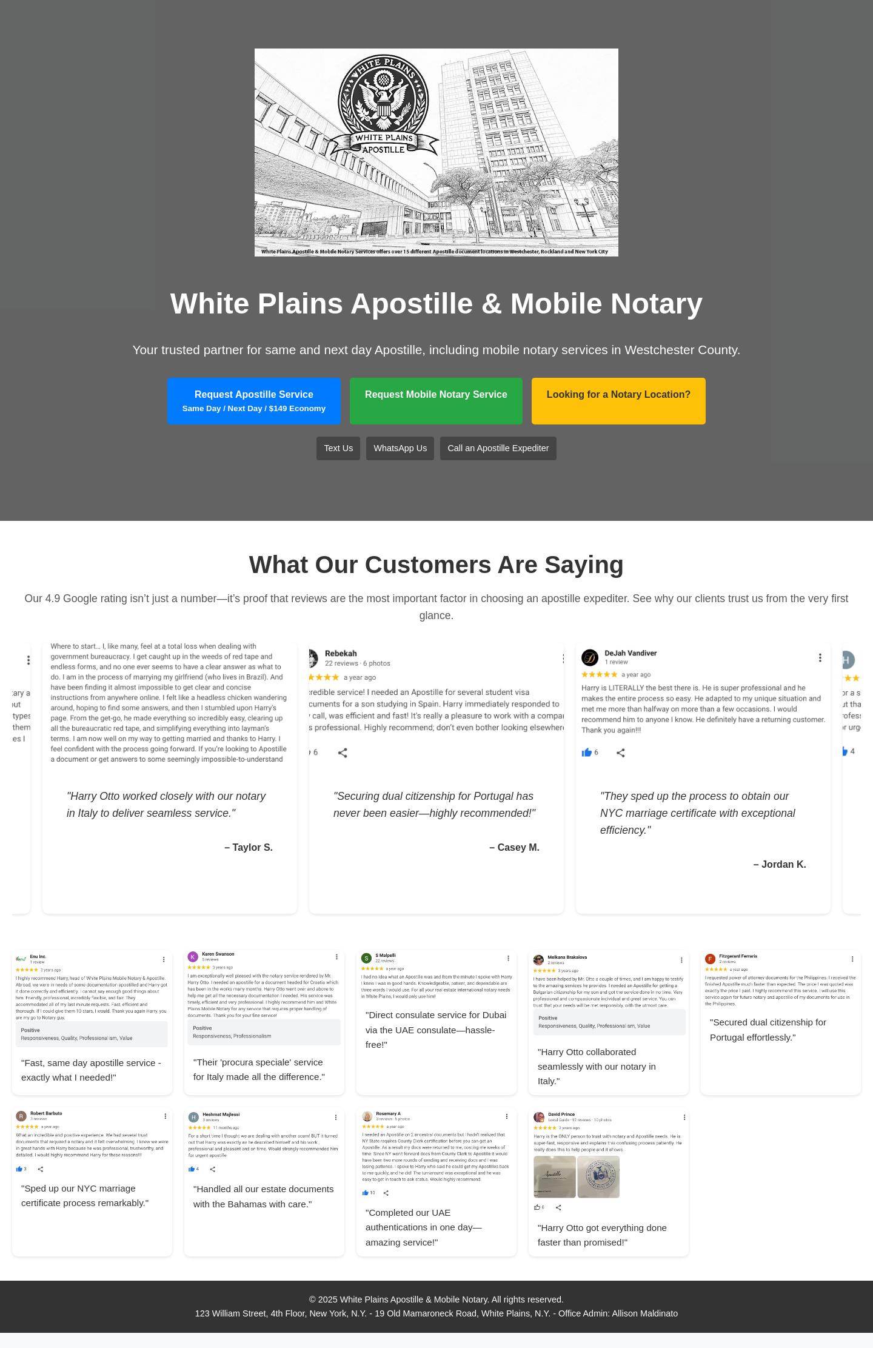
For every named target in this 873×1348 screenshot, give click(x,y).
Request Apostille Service (254, 401)
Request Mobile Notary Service (436, 394)
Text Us (338, 448)
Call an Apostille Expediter (498, 448)
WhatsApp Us (400, 448)
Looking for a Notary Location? (619, 394)
